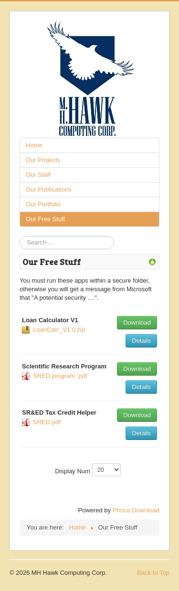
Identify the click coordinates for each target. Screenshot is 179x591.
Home (34, 145)
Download (137, 322)
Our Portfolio (43, 204)
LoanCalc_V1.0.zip (59, 329)
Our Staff (38, 174)
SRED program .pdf (60, 375)
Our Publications (48, 189)
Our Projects (43, 159)
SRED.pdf (47, 422)
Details (141, 340)
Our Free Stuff (45, 219)
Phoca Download (136, 510)
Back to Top (153, 572)
